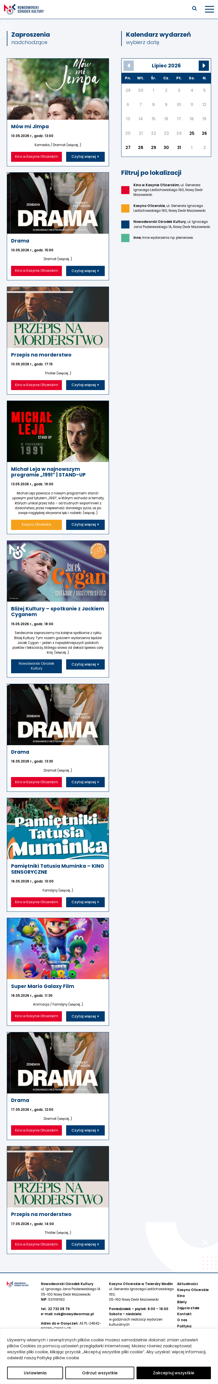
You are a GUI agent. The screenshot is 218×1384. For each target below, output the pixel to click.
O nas (182, 1306)
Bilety (182, 1288)
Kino (181, 1282)
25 (191, 133)
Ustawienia (35, 1373)
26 (204, 133)
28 (140, 147)
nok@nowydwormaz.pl (74, 1300)
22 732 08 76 (59, 1295)
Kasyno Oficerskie (193, 1276)
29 (153, 147)
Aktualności (187, 1270)
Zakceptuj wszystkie (173, 1373)
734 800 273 (126, 1325)
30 (166, 147)
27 (128, 147)
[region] (109, 1356)
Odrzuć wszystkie (100, 1373)
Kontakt (184, 1300)
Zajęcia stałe (188, 1294)
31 (179, 147)
